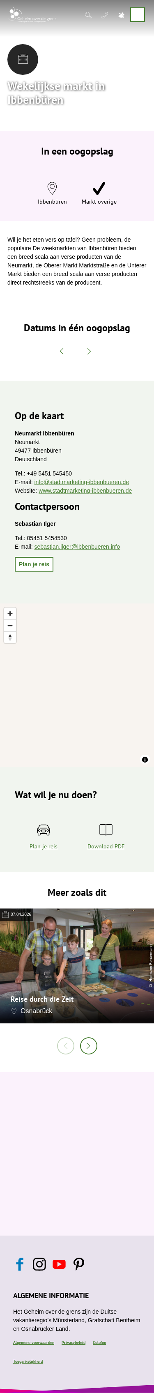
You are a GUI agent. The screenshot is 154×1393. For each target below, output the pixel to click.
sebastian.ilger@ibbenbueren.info (77, 546)
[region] (77, 685)
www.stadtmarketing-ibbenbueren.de (85, 490)
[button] (34, 564)
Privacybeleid (73, 1342)
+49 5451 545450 (49, 473)
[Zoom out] (10, 625)
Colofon (99, 1342)
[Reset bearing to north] (10, 637)
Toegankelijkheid (28, 1361)
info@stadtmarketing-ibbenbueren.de (81, 482)
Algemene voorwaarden (33, 1342)
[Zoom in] (10, 613)
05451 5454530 (47, 538)
